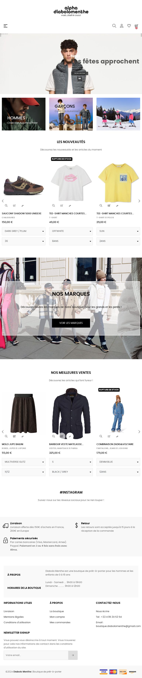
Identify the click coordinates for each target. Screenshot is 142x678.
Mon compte (57, 617)
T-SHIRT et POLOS (105, 218)
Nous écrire (102, 611)
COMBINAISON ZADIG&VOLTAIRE (115, 444)
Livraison (9, 611)
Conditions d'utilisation (17, 622)
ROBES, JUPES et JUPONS (14, 448)
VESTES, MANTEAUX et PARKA (63, 448)
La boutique (57, 611)
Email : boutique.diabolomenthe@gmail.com (118, 624)
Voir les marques (71, 323)
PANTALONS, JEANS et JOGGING (112, 448)
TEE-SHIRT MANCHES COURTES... (67, 213)
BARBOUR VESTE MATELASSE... (66, 444)
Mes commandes (60, 622)
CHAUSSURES (8, 218)
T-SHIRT (53, 218)
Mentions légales (14, 617)
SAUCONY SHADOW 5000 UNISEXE (21, 213)
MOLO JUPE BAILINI (12, 444)
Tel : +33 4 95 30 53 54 (109, 617)
